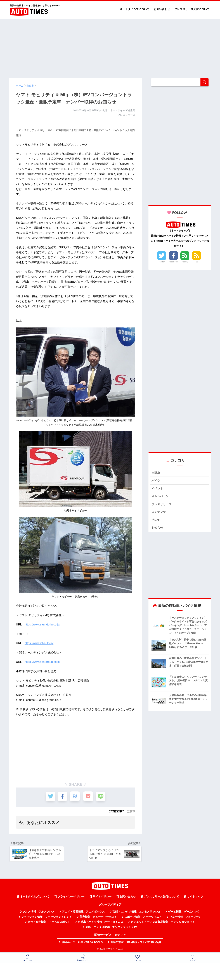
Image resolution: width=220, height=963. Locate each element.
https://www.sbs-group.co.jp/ (42, 661)
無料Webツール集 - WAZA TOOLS (82, 942)
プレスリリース (162, 504)
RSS (196, 261)
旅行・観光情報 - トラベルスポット (49, 922)
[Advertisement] (110, 47)
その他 (156, 520)
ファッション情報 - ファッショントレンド (46, 917)
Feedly (185, 261)
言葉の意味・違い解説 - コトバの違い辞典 (135, 942)
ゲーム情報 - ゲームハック (184, 912)
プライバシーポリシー (71, 897)
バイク (156, 480)
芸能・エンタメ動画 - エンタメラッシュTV (111, 927)
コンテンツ (159, 512)
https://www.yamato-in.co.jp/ (42, 624)
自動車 (131, 811)
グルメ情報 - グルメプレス (39, 912)
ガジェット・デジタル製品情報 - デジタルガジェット (163, 922)
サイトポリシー (102, 897)
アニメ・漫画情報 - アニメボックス (83, 912)
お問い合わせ (162, 9)
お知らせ (158, 528)
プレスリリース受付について (191, 9)
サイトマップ (195, 897)
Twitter (162, 261)
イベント (158, 488)
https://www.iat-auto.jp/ (39, 643)
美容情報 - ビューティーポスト (98, 917)
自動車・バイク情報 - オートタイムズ (100, 922)
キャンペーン (161, 496)
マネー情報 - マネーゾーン (185, 917)
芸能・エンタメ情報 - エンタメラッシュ (136, 912)
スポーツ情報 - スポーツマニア (143, 917)
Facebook (173, 261)
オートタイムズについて (134, 9)
